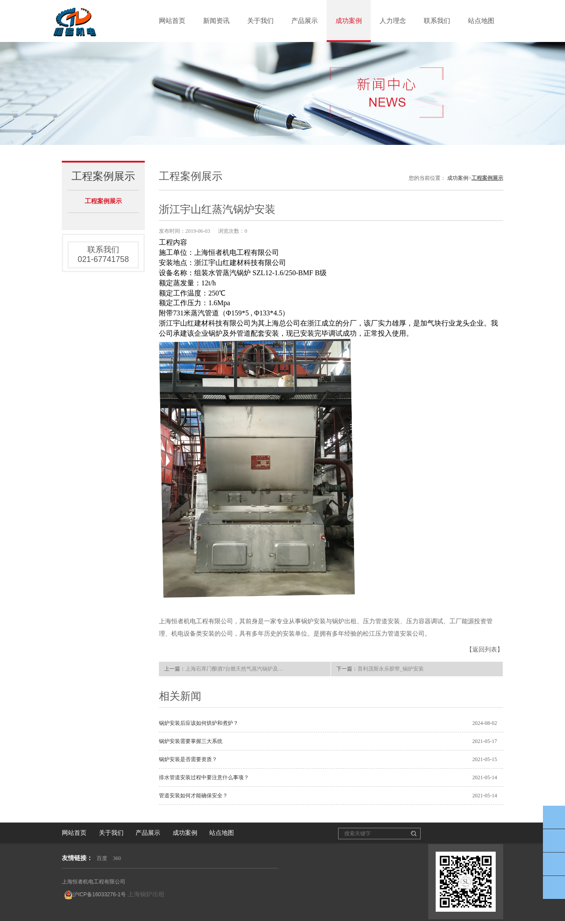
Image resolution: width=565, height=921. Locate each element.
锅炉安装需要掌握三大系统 (190, 741)
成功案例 (348, 20)
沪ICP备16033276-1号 (95, 895)
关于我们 (260, 20)
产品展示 (304, 20)
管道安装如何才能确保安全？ (193, 795)
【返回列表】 (484, 649)
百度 (102, 858)
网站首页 (172, 20)
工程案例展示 (103, 201)
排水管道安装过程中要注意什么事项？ (204, 777)
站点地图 (481, 20)
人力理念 (393, 20)
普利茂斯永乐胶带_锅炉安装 (391, 669)
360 (117, 858)
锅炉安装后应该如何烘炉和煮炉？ (198, 723)
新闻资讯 (216, 20)
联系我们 (437, 20)
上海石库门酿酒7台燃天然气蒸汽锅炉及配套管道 (236, 669)
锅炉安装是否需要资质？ (188, 759)
